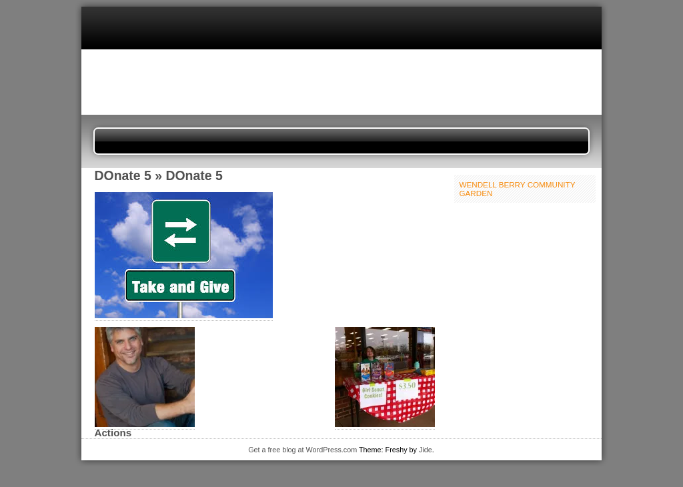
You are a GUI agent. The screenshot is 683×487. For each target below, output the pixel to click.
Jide (425, 450)
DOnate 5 (123, 175)
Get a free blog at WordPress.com (302, 450)
